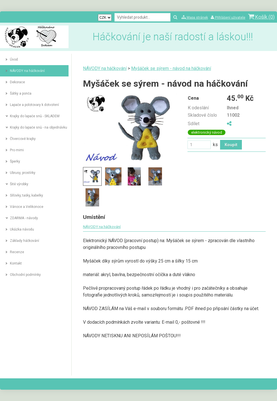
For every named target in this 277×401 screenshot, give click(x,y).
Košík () (261, 17)
